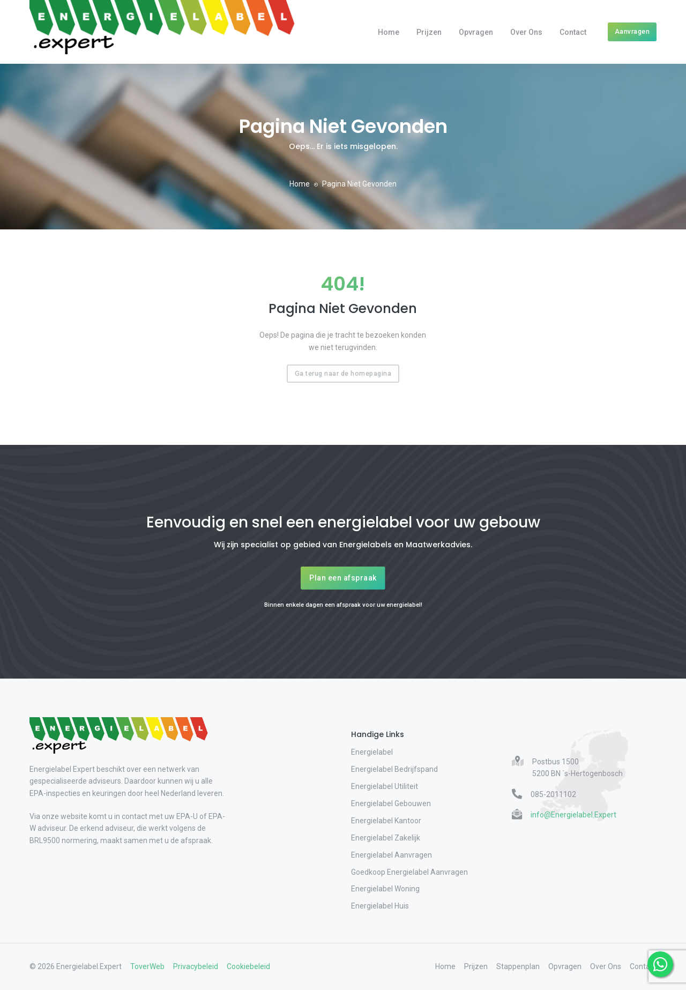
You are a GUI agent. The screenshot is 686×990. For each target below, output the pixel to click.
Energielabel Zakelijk (385, 837)
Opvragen (476, 32)
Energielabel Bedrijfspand (394, 769)
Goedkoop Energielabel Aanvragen (409, 872)
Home (388, 32)
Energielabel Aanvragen (391, 855)
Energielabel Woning (385, 888)
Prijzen (429, 32)
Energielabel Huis (380, 906)
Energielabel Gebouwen (391, 803)
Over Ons (526, 32)
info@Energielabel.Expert (573, 814)
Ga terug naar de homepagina (343, 373)
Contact (573, 32)
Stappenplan (518, 966)
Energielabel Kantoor (386, 820)
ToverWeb (147, 966)
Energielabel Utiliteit (384, 786)
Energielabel (372, 752)
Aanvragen (632, 31)
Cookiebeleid (248, 966)
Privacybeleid (195, 966)
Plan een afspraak (343, 578)
